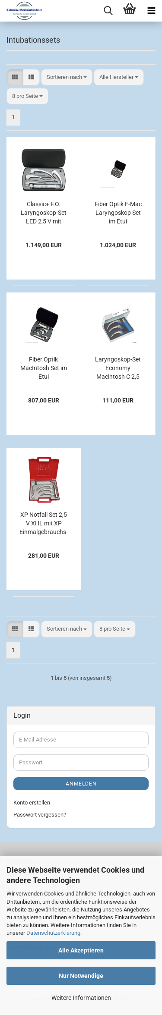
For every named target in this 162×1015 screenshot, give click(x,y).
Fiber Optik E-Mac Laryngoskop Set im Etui (118, 213)
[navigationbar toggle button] (151, 11)
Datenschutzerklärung (53, 933)
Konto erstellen (31, 802)
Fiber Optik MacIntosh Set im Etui (43, 368)
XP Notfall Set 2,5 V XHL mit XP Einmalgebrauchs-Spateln (43, 523)
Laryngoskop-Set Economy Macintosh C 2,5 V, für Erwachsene (118, 368)
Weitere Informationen (81, 997)
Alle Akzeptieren (81, 950)
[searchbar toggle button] (108, 11)
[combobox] (66, 77)
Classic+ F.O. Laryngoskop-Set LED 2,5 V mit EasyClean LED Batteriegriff (44, 213)
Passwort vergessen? (39, 814)
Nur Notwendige (81, 975)
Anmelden (81, 784)
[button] (14, 77)
